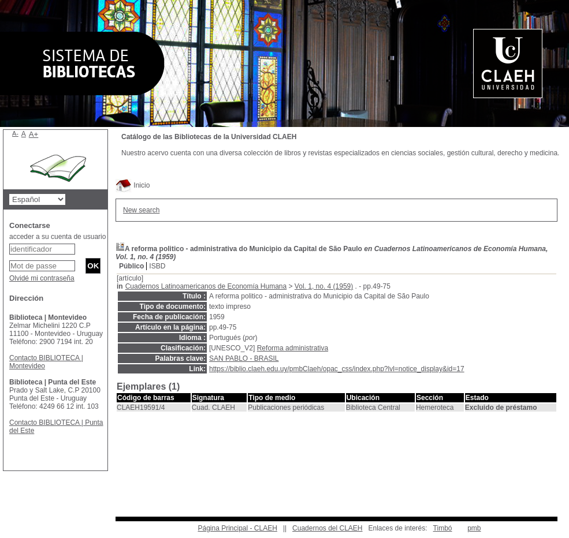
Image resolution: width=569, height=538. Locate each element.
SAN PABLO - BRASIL (244, 358)
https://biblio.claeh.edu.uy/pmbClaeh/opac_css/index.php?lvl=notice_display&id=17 (336, 369)
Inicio (133, 185)
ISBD (157, 266)
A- (15, 133)
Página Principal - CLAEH (237, 528)
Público (131, 266)
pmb (474, 528)
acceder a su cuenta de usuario (57, 237)
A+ (34, 134)
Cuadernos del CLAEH (327, 528)
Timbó (442, 528)
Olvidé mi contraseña (42, 278)
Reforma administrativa (292, 348)
